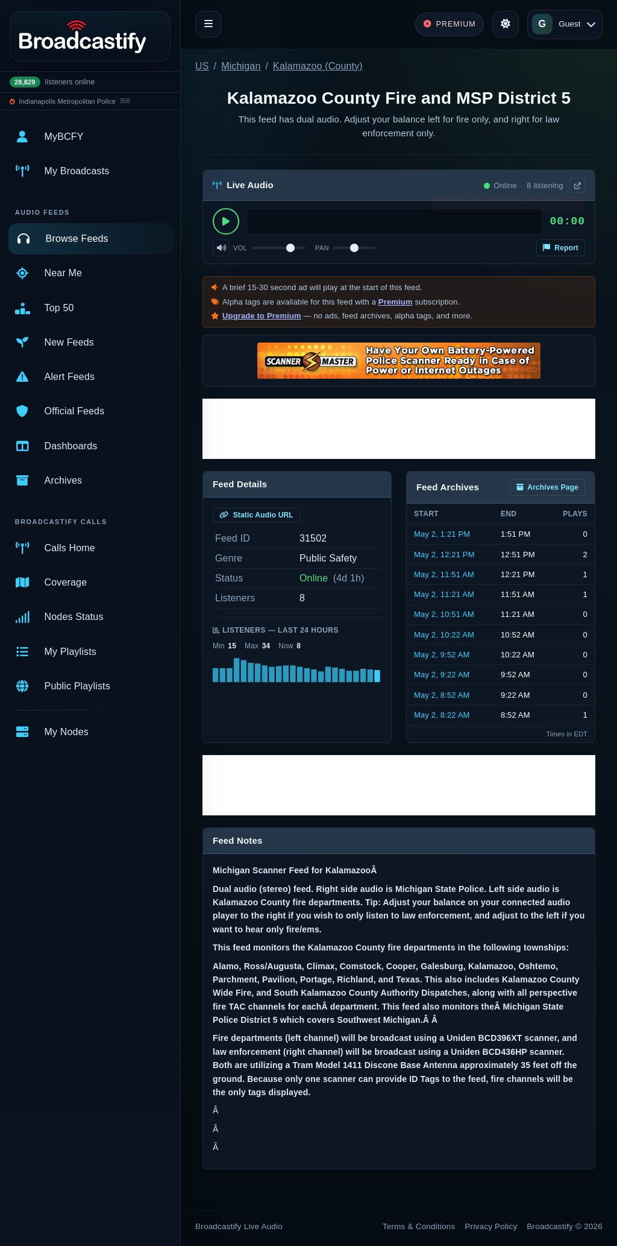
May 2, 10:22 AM (444, 634)
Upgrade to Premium (261, 315)
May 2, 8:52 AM (442, 695)
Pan (322, 247)
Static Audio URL (256, 515)
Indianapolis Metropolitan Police (67, 101)
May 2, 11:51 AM (444, 574)
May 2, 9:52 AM (442, 654)
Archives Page (547, 487)
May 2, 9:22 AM (442, 674)
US (202, 66)
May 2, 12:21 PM (444, 554)
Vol (240, 247)
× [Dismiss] (576, 206)
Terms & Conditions (419, 1226)
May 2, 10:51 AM (444, 614)
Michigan (240, 66)
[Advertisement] (398, 429)
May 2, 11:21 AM (444, 594)
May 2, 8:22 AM (442, 714)
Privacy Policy (491, 1226)
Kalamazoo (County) (318, 66)
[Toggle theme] (505, 24)
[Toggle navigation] (208, 24)
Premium (395, 301)
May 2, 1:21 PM (442, 534)
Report (560, 248)
